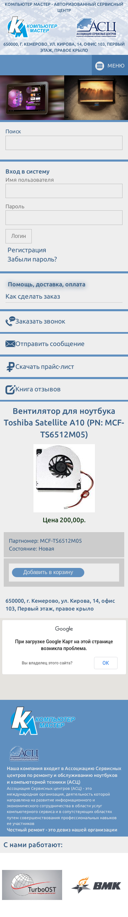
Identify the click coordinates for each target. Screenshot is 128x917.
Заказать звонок (35, 322)
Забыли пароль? (32, 259)
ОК (105, 663)
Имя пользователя (29, 180)
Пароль (14, 206)
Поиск (13, 131)
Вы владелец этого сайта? (47, 663)
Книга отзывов (33, 389)
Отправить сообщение (45, 344)
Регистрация (27, 250)
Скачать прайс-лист (39, 367)
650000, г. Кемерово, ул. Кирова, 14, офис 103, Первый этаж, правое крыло (64, 47)
